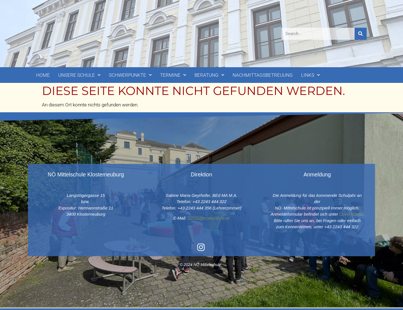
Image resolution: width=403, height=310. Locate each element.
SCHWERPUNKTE (130, 75)
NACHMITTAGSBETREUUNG (263, 75)
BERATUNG (209, 75)
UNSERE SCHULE (79, 75)
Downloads (350, 214)
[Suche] (361, 34)
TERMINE (173, 75)
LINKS (310, 75)
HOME (43, 75)
